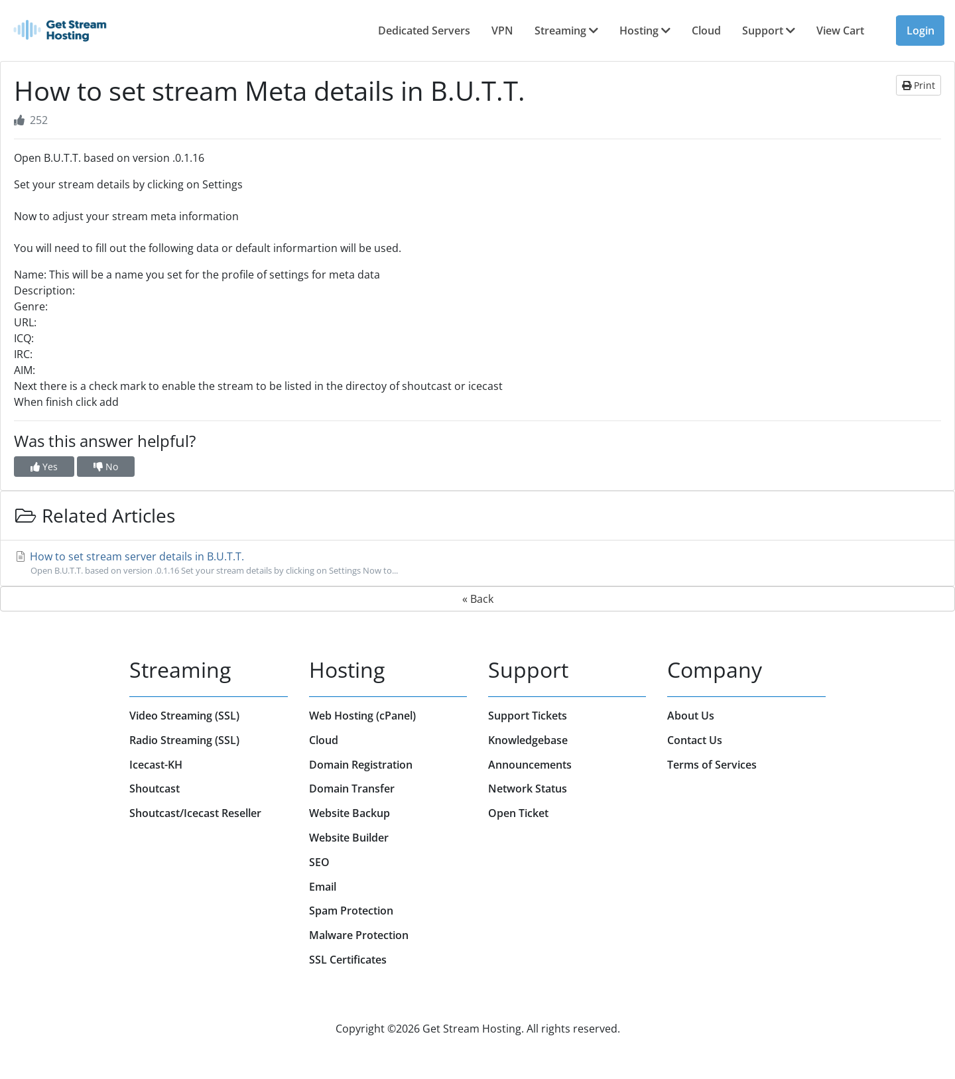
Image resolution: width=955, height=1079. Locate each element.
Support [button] (768, 30)
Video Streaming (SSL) (184, 715)
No (106, 466)
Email (322, 886)
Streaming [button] (566, 30)
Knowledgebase (528, 740)
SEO (319, 862)
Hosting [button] (644, 30)
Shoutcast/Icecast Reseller (195, 813)
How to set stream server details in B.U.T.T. (477, 563)
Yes (44, 466)
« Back (477, 599)
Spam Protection (351, 910)
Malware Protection (359, 935)
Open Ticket (518, 813)
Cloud (706, 30)
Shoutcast (154, 788)
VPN (502, 30)
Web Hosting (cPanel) (362, 715)
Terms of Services (712, 764)
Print (918, 85)
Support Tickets (527, 715)
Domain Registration (361, 764)
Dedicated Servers (424, 30)
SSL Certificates (348, 959)
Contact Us (694, 740)
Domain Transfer (352, 788)
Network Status (527, 788)
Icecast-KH (155, 764)
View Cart (840, 30)
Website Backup (349, 813)
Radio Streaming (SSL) (184, 740)
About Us (690, 715)
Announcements (530, 764)
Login (920, 30)
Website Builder (349, 837)
